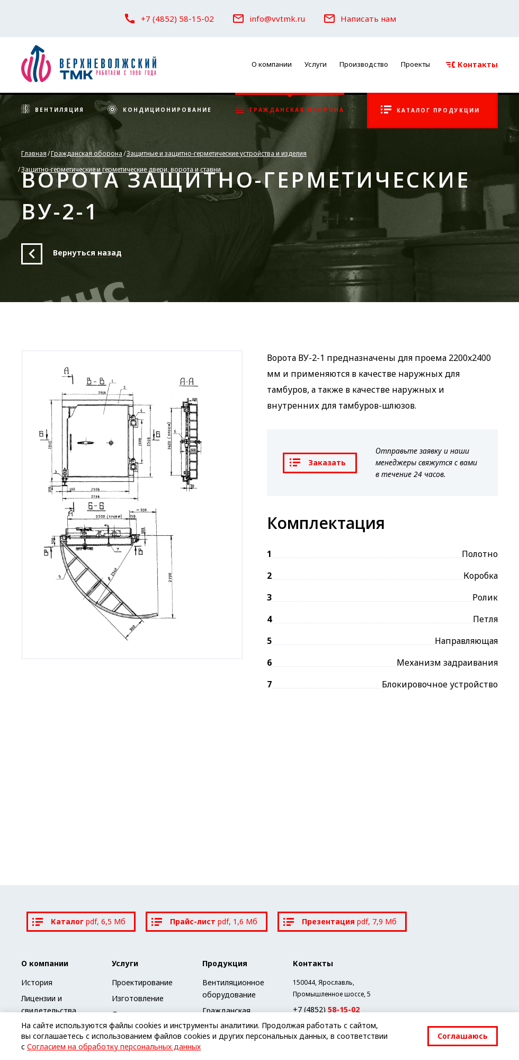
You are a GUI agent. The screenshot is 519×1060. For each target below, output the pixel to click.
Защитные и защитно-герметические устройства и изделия (217, 153)
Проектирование (142, 982)
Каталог (79, 921)
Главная (34, 153)
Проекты (415, 64)
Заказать (318, 462)
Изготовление (138, 998)
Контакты (472, 64)
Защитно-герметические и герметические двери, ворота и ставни (121, 169)
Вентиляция (52, 109)
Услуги (316, 64)
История (36, 982)
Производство (363, 64)
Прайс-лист (204, 921)
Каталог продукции (430, 109)
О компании (272, 64)
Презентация (340, 921)
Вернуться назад (87, 253)
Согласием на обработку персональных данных (114, 1046)
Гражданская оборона (289, 109)
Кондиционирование (159, 110)
